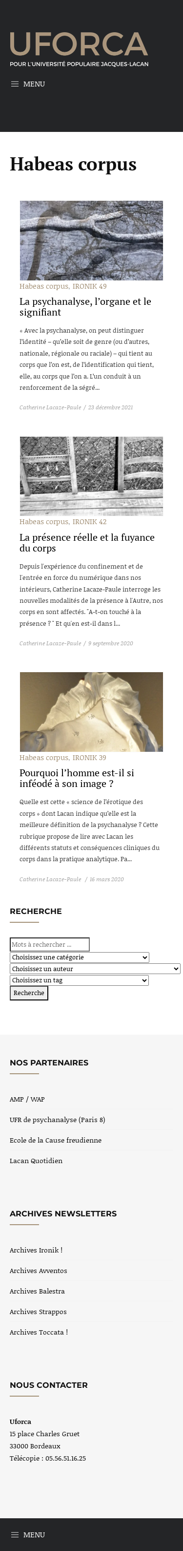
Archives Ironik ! (36, 1250)
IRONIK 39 (89, 757)
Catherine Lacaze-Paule (50, 407)
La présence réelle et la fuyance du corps (87, 542)
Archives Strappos (38, 1311)
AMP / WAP (27, 1099)
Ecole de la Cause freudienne (56, 1140)
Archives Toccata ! (39, 1332)
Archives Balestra (37, 1291)
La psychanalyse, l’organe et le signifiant (85, 307)
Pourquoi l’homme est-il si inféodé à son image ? (77, 778)
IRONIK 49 (90, 285)
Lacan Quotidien (36, 1160)
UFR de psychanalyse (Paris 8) (57, 1119)
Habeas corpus (44, 285)
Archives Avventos (38, 1270)
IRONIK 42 (89, 521)
